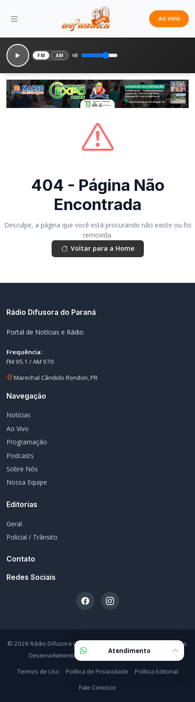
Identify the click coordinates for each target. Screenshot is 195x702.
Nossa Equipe (26, 482)
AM (59, 55)
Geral (14, 523)
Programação (26, 441)
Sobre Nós (22, 468)
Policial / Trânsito (32, 537)
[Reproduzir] (17, 55)
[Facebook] (85, 601)
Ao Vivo (17, 428)
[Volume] (99, 55)
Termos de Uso (38, 671)
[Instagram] (110, 601)
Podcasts (20, 455)
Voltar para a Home (97, 248)
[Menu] (14, 18)
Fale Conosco (97, 687)
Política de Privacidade (97, 671)
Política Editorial (156, 671)
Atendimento (129, 650)
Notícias (18, 414)
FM (41, 55)
